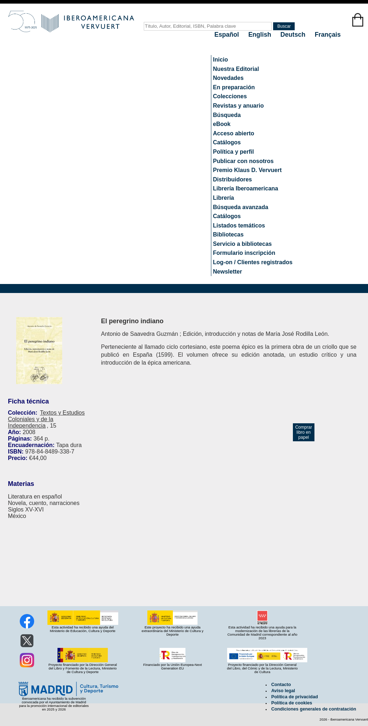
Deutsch (293, 34)
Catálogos (227, 142)
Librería (223, 198)
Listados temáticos (239, 225)
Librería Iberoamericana (245, 188)
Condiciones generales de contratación (313, 709)
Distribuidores (232, 179)
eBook (222, 124)
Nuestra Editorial (236, 69)
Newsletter (227, 272)
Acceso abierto (233, 133)
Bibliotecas (228, 234)
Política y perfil (233, 152)
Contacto (281, 684)
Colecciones (230, 96)
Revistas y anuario (238, 106)
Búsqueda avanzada (240, 207)
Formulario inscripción (244, 253)
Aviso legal (283, 690)
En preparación (234, 87)
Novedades (228, 78)
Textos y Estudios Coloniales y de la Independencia (46, 419)
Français (328, 34)
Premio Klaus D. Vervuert (247, 170)
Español (228, 34)
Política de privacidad (294, 696)
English (260, 34)
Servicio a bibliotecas (242, 244)
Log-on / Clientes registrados (253, 262)
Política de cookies (291, 702)
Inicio (220, 60)
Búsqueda (227, 115)
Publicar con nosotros (243, 161)
